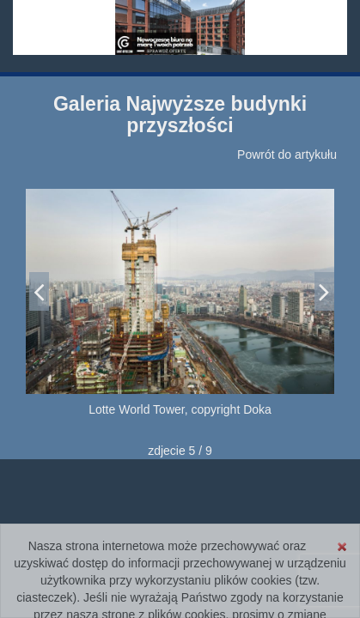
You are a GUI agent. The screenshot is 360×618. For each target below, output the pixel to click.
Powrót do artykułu (287, 154)
